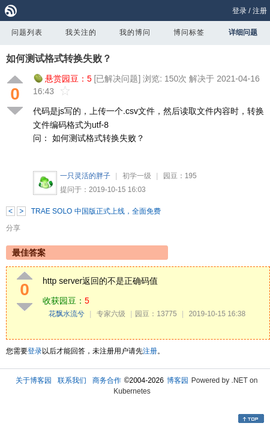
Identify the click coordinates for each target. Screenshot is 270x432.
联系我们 (72, 380)
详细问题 (243, 32)
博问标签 (189, 32)
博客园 (177, 380)
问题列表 (27, 32)
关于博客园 (34, 380)
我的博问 (135, 32)
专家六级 (111, 314)
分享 (13, 228)
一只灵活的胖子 (85, 176)
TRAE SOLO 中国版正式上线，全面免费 (96, 211)
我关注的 (81, 32)
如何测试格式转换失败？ (59, 58)
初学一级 (136, 176)
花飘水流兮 (67, 314)
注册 (260, 11)
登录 (239, 11)
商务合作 (106, 380)
